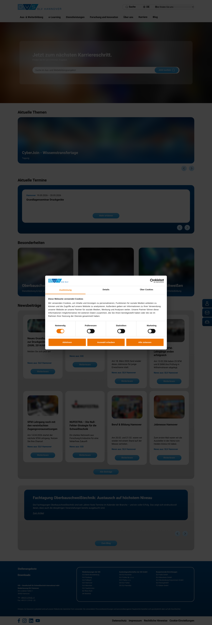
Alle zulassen (144, 342)
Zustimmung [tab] (65, 290)
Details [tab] (106, 289)
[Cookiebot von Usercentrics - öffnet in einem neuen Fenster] (152, 281)
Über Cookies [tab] (146, 289)
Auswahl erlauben (106, 342)
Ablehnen (67, 342)
